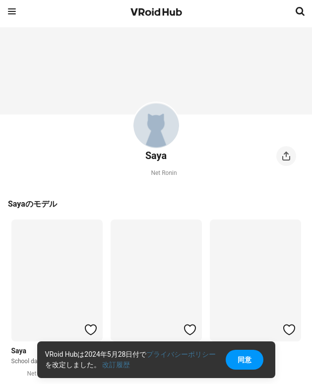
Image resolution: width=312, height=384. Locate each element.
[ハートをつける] (91, 329)
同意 (244, 360)
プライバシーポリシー (181, 354)
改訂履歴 (116, 365)
